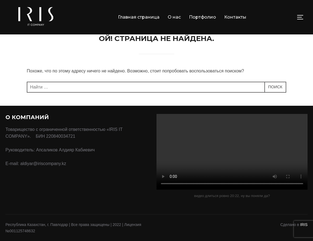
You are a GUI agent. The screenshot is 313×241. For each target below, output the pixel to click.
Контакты (235, 17)
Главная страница (139, 17)
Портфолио (202, 17)
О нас (174, 17)
